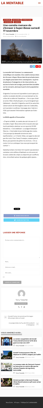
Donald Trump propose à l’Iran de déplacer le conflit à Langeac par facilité (27, 353)
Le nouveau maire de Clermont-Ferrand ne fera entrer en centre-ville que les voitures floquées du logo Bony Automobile (26, 367)
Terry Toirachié (10, 34)
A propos (17, 402)
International (26, 19)
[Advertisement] (21, 9)
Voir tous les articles (21, 303)
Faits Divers (16, 19)
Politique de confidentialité (29, 402)
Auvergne (7, 19)
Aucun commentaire (8, 36)
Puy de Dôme (8, 22)
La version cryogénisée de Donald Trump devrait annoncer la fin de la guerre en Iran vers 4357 (25, 341)
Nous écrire (9, 402)
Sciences (17, 22)
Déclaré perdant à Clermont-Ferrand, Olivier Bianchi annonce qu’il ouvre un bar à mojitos (27, 382)
